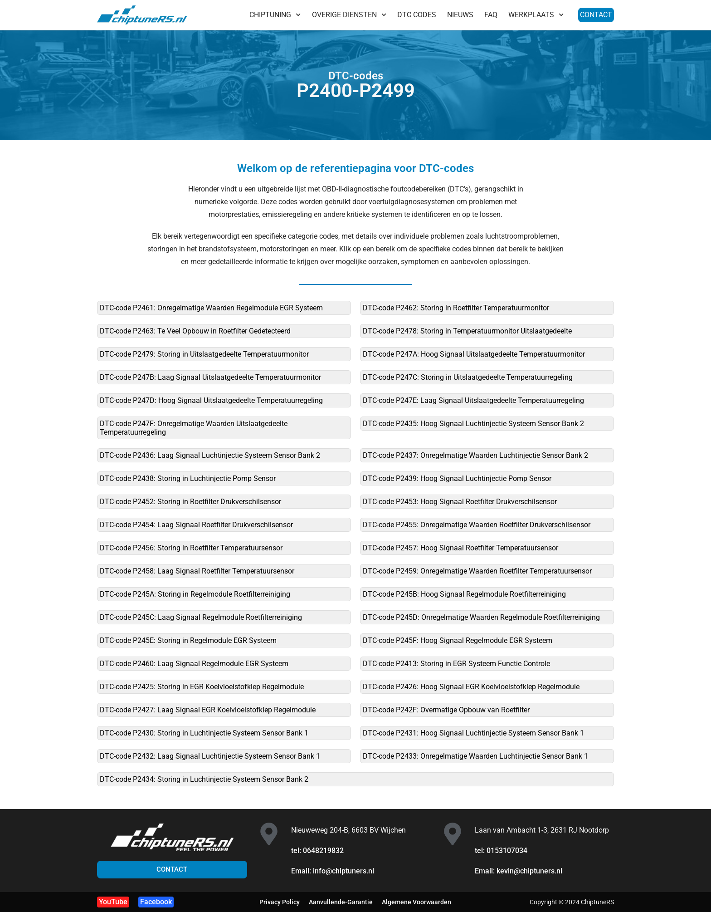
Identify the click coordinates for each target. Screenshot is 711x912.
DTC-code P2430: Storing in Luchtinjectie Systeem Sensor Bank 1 (204, 733)
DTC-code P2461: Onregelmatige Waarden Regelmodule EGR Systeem (211, 308)
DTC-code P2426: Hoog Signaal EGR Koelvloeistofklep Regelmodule (471, 686)
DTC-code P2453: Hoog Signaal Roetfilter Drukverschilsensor (460, 501)
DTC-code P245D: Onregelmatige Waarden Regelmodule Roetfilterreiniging (481, 617)
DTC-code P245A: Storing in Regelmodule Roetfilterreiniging (195, 594)
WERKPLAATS (536, 15)
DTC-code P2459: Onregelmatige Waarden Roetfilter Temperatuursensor (477, 571)
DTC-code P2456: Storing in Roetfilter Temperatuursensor (191, 548)
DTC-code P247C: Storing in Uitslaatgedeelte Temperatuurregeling (468, 377)
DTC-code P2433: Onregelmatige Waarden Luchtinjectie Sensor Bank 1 (475, 756)
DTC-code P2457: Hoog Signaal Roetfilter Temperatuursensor (460, 548)
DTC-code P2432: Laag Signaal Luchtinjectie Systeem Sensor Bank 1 (210, 756)
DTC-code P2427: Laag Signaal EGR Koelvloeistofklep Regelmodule (208, 710)
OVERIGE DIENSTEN (349, 15)
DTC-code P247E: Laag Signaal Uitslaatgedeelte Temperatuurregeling (473, 400)
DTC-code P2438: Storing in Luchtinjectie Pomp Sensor (188, 478)
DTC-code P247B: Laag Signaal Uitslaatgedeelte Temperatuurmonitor (210, 377)
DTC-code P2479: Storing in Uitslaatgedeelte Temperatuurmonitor (204, 354)
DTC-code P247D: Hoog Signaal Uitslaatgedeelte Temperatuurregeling (211, 400)
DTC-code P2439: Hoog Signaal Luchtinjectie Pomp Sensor (457, 478)
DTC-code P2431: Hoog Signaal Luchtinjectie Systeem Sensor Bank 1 (473, 733)
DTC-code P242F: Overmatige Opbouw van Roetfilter (446, 710)
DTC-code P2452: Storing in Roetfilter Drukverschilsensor (190, 501)
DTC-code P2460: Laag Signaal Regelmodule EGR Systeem (194, 663)
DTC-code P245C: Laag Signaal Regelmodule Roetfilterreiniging (201, 617)
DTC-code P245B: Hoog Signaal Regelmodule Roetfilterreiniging (464, 594)
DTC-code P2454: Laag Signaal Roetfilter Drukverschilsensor (196, 524)
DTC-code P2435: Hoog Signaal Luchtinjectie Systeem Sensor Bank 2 (473, 423)
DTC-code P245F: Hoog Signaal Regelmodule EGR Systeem (457, 640)
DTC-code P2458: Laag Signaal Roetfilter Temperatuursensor (197, 571)
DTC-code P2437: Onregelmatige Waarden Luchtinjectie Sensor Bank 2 (475, 455)
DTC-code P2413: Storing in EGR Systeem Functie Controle (456, 663)
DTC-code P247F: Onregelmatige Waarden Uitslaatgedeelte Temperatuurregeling (193, 427)
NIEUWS (460, 14)
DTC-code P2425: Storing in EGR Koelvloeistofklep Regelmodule (202, 686)
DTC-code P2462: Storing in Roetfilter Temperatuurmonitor (456, 308)
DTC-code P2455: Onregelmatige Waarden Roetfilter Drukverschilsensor (476, 524)
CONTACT (596, 14)
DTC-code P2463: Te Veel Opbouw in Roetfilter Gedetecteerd (195, 331)
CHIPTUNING (275, 15)
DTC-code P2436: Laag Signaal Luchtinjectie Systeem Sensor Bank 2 (210, 455)
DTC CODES (416, 14)
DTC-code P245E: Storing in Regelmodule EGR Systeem (188, 640)
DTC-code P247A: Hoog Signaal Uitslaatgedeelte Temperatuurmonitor (474, 354)
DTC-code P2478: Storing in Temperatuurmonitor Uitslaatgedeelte (467, 331)
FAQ (490, 14)
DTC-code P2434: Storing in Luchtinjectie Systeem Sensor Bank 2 (204, 779)
